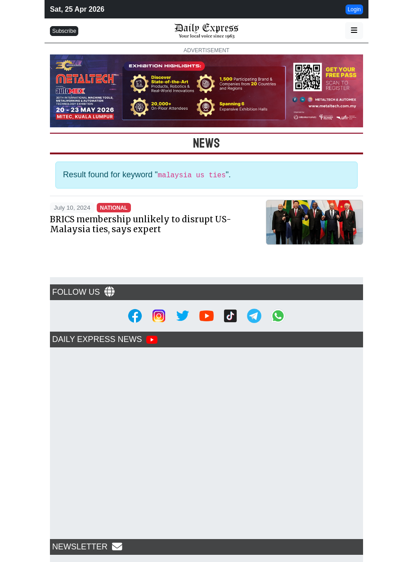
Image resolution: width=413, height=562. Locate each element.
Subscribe (64, 31)
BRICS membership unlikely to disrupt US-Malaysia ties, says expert (140, 224)
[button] (354, 30)
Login (354, 9)
